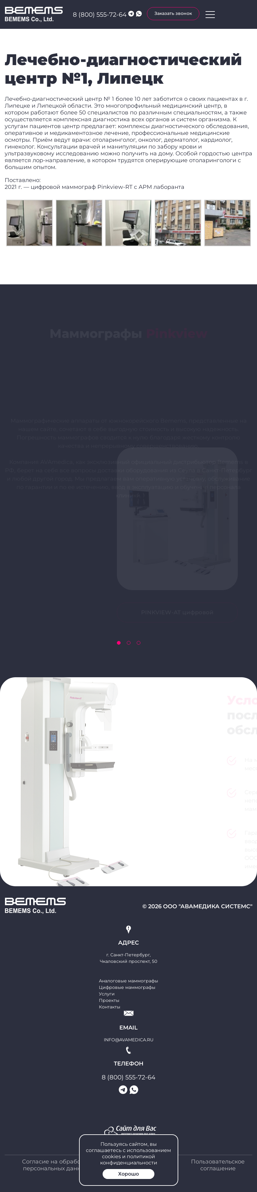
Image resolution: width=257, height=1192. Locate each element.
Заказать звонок (173, 13)
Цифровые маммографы (127, 987)
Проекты (109, 1000)
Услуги (107, 994)
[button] (119, 643)
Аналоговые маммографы (128, 981)
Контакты (109, 1007)
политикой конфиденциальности (128, 1160)
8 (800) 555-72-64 (99, 14)
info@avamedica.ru (128, 1040)
